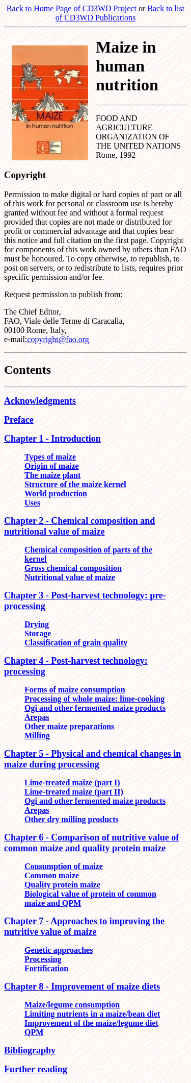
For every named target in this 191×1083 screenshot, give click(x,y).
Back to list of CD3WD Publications (120, 13)
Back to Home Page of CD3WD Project (72, 8)
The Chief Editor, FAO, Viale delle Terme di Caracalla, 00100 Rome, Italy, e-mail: (64, 325)
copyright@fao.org (58, 339)
